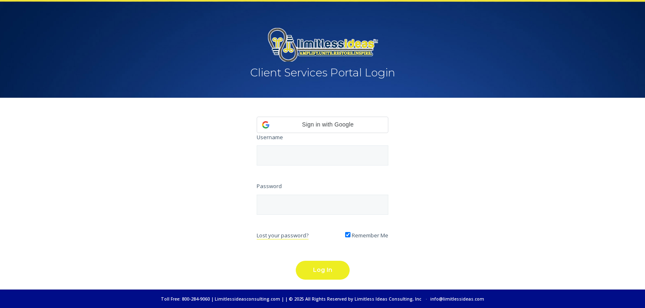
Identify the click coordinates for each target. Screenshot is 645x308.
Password (269, 186)
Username (270, 137)
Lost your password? (283, 235)
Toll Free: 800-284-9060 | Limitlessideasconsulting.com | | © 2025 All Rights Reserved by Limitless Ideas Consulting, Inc (291, 299)
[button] (322, 125)
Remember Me (366, 235)
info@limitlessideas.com (457, 299)
